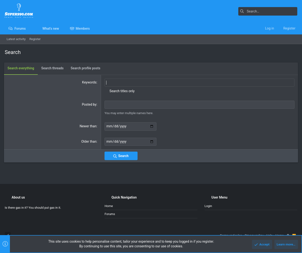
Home (109, 206)
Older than (89, 141)
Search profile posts (86, 68)
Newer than (88, 126)
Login (208, 206)
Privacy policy (254, 235)
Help (269, 235)
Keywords (89, 82)
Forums (110, 214)
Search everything (21, 68)
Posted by (89, 104)
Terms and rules (231, 235)
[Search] (267, 11)
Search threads (53, 68)
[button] (29, 28)
